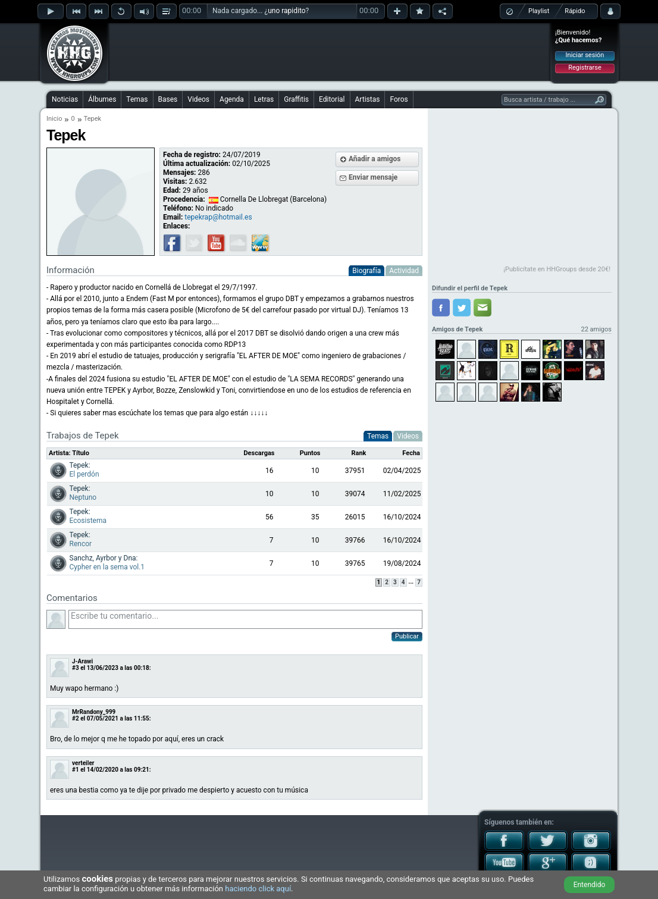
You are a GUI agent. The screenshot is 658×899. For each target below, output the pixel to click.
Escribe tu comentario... (245, 619)
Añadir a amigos (375, 159)
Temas (137, 99)
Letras (264, 99)
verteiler (83, 763)
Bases (168, 99)
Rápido (575, 11)
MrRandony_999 (93, 712)
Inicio (54, 119)
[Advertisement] (329, 52)
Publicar (407, 636)
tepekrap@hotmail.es (218, 217)
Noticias (65, 99)
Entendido (590, 885)
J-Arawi (82, 661)
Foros (399, 99)
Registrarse (584, 67)
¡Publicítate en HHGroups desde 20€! (556, 269)
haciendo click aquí (258, 888)
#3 (75, 668)
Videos (198, 99)
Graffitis (296, 99)
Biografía (366, 271)
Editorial (331, 99)
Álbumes (102, 99)
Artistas (367, 99)
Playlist (538, 11)
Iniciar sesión (585, 55)
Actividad (404, 271)
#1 (75, 769)
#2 (75, 718)
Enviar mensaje (373, 177)
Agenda (232, 99)
